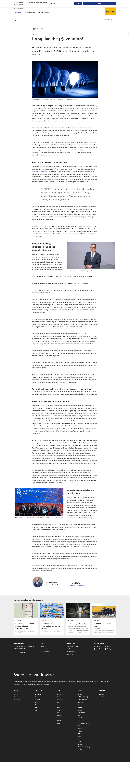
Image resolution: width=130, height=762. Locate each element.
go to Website (18, 8)
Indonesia (59, 705)
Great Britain (81, 712)
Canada (37, 699)
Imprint (43, 646)
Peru (36, 707)
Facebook (97, 646)
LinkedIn (97, 649)
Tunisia (16, 697)
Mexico (37, 705)
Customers (32, 13)
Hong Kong (60, 699)
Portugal (80, 733)
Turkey (80, 749)
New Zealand (103, 697)
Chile (36, 702)
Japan (58, 707)
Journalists (45, 13)
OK (78, 3)
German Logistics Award (82, 537)
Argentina (38, 694)
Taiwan (58, 718)
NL (86, 697)
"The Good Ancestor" (42, 172)
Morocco (16, 694)
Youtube (108, 646)
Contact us (70, 654)
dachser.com (47, 684)
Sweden (80, 744)
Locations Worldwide (73, 646)
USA (36, 710)
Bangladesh (60, 694)
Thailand (59, 720)
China (58, 697)
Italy (79, 720)
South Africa (17, 699)
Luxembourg (81, 723)
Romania (80, 736)
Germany (80, 710)
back (34, 25)
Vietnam (59, 723)
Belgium (80, 697)
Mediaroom (19, 13)
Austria (80, 694)
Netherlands (81, 726)
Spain (79, 741)
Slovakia (80, 739)
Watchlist (109, 20)
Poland (80, 731)
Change (99, 3)
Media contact (71, 651)
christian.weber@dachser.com (77, 585)
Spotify (108, 649)
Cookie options (45, 651)
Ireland (80, 718)
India (58, 702)
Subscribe (23, 652)
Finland (80, 705)
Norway (80, 728)
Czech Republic (82, 699)
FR (84, 697)
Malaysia (59, 712)
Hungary (80, 715)
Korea (58, 710)
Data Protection (45, 649)
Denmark (80, 702)
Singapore (59, 715)
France (80, 707)
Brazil (36, 697)
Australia (101, 694)
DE (89, 723)
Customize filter (38, 29)
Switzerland (81, 747)
